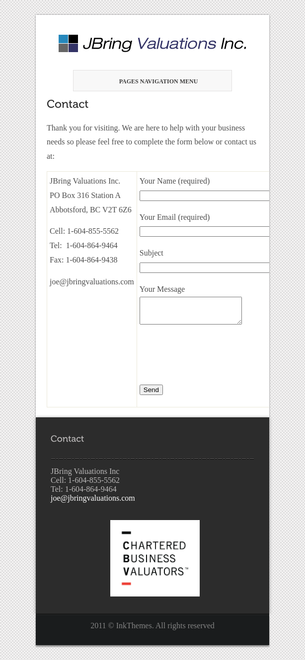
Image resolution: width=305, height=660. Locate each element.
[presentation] (215, 355)
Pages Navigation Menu (151, 81)
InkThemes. (135, 625)
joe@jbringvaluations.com (93, 498)
